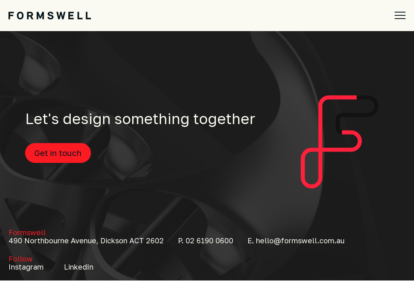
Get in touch (58, 153)
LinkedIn (78, 266)
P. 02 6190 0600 (205, 240)
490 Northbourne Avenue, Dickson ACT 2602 (86, 240)
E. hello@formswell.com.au (295, 240)
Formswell (27, 232)
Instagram (26, 266)
